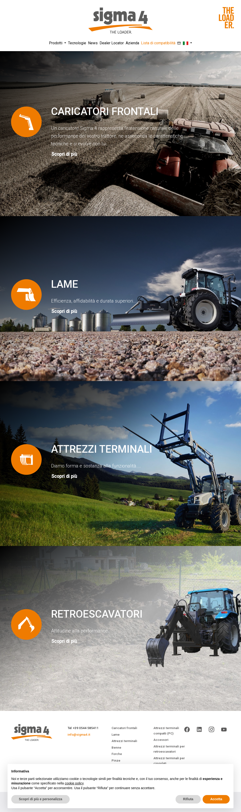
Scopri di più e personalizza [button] (40, 799)
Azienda (132, 43)
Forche (117, 754)
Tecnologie (77, 43)
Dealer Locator (112, 43)
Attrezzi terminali (124, 741)
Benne (116, 747)
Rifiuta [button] (188, 799)
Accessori (161, 740)
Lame (116, 734)
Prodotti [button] (56, 43)
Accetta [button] (216, 799)
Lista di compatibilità (158, 43)
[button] (187, 43)
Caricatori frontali (124, 728)
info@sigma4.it (79, 734)
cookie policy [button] (74, 783)
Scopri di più (64, 154)
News (93, 43)
